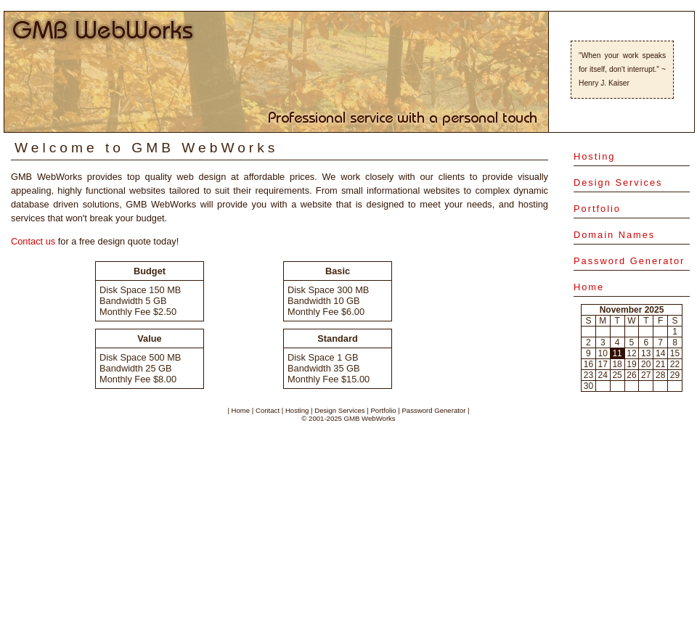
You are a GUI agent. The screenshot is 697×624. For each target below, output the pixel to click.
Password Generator (629, 260)
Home (589, 287)
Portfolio (597, 208)
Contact (268, 410)
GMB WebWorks (370, 418)
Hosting (594, 156)
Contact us (33, 241)
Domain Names (614, 234)
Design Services (618, 182)
